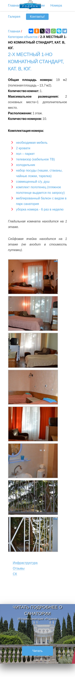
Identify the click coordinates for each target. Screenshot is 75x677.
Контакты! (37, 16)
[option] (37, 634)
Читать (37, 651)
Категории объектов (23, 37)
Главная (14, 31)
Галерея (14, 16)
